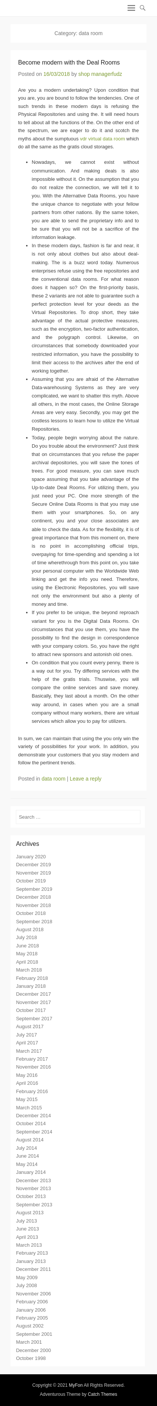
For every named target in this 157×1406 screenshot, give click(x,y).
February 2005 (32, 1318)
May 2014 (26, 1164)
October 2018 (31, 913)
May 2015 (26, 1099)
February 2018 (32, 978)
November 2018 (33, 905)
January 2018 (31, 986)
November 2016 (33, 1067)
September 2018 (34, 921)
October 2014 (31, 1123)
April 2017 (27, 1043)
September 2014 (34, 1132)
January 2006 (31, 1310)
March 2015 (29, 1107)
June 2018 (27, 946)
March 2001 (29, 1342)
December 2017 (33, 994)
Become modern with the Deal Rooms (69, 62)
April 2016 (27, 1083)
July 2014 (26, 1148)
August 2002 (29, 1326)
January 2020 (31, 856)
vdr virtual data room (102, 139)
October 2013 (31, 1196)
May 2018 (26, 953)
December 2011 (33, 1269)
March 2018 (29, 970)
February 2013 (32, 1253)
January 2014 (31, 1172)
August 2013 (29, 1212)
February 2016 (32, 1091)
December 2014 (33, 1115)
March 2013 (29, 1245)
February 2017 (32, 1059)
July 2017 (26, 1035)
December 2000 (33, 1350)
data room (53, 779)
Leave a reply (86, 779)
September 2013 (34, 1204)
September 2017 (34, 1018)
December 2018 (33, 897)
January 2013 (31, 1261)
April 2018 (27, 962)
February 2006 (32, 1301)
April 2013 (27, 1237)
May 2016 (26, 1075)
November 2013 (33, 1188)
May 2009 (26, 1277)
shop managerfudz (100, 74)
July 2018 (26, 937)
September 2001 (34, 1334)
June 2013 (27, 1229)
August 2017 (29, 1026)
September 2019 (34, 889)
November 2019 (33, 873)
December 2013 (33, 1180)
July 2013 (26, 1221)
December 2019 (33, 864)
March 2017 (29, 1051)
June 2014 (27, 1156)
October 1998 (31, 1358)
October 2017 (31, 1010)
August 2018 (29, 929)
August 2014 (29, 1140)
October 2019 (31, 881)
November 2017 (33, 1002)
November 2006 (33, 1294)
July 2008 (26, 1285)
